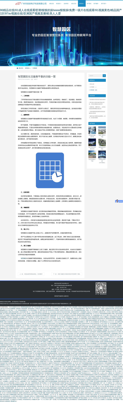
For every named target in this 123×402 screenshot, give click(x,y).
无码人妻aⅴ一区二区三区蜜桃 (46, 330)
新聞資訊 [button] (81, 3)
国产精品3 (115, 397)
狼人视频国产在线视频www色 (108, 346)
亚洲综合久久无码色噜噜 (60, 373)
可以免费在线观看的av (16, 353)
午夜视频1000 (32, 338)
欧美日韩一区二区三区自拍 (49, 312)
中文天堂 (78, 381)
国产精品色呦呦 (63, 348)
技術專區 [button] (66, 3)
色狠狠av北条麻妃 (17, 351)
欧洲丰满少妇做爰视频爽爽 (42, 340)
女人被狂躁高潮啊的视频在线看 (27, 356)
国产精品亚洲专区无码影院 (52, 310)
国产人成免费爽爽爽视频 (72, 386)
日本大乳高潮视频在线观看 (70, 338)
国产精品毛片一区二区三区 (78, 389)
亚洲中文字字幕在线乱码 (100, 374)
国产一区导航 (53, 399)
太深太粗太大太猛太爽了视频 (38, 393)
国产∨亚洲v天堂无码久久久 (42, 346)
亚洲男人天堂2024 (80, 396)
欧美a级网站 (78, 326)
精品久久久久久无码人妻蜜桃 (84, 378)
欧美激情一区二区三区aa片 (72, 356)
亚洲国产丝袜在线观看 (41, 345)
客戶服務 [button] (96, 3)
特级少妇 (39, 338)
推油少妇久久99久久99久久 (80, 361)
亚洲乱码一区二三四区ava (114, 383)
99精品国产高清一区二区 (72, 317)
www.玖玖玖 (44, 343)
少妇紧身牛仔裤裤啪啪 (102, 326)
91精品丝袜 (20, 345)
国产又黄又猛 (5, 356)
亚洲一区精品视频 (8, 321)
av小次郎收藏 (62, 308)
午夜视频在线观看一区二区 (12, 388)
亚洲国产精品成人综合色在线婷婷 (68, 383)
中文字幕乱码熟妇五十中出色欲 (82, 394)
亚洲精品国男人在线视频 (56, 388)
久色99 (47, 351)
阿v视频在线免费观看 (80, 388)
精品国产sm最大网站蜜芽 (58, 356)
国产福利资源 (117, 388)
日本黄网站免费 (53, 358)
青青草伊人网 (113, 335)
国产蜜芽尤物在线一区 (110, 386)
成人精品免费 (5, 330)
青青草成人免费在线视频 (50, 328)
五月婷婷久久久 (86, 371)
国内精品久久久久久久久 (101, 393)
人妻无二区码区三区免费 (39, 351)
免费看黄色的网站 (21, 386)
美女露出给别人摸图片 (78, 393)
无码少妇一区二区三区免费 (86, 348)
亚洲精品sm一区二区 (111, 371)
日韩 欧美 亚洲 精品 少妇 (94, 366)
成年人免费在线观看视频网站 (69, 369)
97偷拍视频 (80, 383)
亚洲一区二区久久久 (103, 353)
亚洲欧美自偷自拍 (58, 325)
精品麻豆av (14, 401)
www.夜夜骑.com (81, 369)
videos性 (27, 391)
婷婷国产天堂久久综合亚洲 (42, 317)
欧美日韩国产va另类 (86, 328)
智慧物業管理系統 (60, 291)
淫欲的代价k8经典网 (111, 318)
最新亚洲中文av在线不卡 (88, 350)
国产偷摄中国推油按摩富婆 (50, 353)
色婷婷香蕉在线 (35, 383)
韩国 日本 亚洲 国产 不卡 (59, 355)
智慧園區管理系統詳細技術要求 (98, 99)
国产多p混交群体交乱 (98, 363)
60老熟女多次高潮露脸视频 (94, 346)
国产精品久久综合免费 (45, 348)
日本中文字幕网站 (18, 341)
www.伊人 (74, 378)
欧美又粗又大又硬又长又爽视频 (63, 343)
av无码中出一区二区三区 (63, 328)
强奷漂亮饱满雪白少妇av (20, 376)
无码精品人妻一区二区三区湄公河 (47, 336)
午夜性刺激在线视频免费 (47, 371)
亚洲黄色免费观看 (82, 399)
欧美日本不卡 (59, 336)
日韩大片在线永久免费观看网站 (92, 383)
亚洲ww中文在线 (8, 343)
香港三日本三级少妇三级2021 (95, 359)
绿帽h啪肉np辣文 (27, 355)
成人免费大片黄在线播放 (36, 391)
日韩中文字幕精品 (111, 348)
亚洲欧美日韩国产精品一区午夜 (8, 345)
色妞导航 (107, 384)
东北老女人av (33, 350)
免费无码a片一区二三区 (13, 346)
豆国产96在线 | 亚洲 (99, 307)
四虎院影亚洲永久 (44, 359)
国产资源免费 (84, 326)
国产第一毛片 (100, 384)
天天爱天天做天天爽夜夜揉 (115, 361)
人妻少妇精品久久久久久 (109, 338)
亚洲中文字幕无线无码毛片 (44, 364)
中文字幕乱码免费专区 (22, 397)
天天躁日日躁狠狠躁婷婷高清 (86, 374)
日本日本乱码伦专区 (29, 394)
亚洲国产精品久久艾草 (6, 318)
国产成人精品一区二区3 (15, 330)
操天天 (117, 340)
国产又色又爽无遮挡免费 (52, 376)
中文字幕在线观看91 (102, 343)
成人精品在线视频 (14, 356)
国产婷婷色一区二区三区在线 (109, 325)
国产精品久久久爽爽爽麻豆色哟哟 (84, 364)
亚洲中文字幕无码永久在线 (67, 310)
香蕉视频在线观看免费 (24, 373)
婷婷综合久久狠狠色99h (32, 336)
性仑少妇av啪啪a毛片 (72, 399)
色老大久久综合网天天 (58, 307)
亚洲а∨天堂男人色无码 (48, 391)
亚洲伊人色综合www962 (84, 323)
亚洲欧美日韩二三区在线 (105, 312)
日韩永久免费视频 (97, 330)
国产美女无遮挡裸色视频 (44, 313)
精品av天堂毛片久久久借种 (114, 331)
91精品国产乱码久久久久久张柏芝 (101, 364)
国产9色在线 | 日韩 (67, 313)
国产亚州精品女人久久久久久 (107, 321)
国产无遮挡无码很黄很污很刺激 (8, 397)
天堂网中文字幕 (39, 389)
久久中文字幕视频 (52, 350)
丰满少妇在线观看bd (62, 350)
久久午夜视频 (55, 308)
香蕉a (89, 318)
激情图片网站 (57, 330)
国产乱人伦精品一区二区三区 (29, 368)
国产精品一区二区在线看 (21, 366)
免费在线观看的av (32, 366)
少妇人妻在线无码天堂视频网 (39, 315)
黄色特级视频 (57, 361)
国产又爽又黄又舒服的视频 (10, 313)
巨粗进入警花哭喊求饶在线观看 (86, 307)
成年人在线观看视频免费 (45, 333)
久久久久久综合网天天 (95, 345)
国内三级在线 (66, 374)
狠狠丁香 (88, 308)
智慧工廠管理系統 (50, 291)
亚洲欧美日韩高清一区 (31, 364)
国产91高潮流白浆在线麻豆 (52, 378)
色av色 (78, 330)
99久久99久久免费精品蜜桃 (10, 394)
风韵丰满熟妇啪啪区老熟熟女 (50, 389)
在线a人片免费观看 (82, 366)
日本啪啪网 (95, 312)
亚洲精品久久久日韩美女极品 (80, 318)
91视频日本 (34, 399)
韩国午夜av (42, 310)
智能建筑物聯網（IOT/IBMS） (102, 161)
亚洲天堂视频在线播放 (68, 333)
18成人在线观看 (49, 369)
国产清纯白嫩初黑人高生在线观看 (71, 336)
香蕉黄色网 (24, 308)
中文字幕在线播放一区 (33, 310)
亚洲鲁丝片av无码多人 (83, 351)
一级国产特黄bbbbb (27, 351)
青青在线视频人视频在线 (111, 363)
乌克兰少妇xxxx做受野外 (26, 328)
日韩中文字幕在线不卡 (42, 363)
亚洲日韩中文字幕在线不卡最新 (95, 338)
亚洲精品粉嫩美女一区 (67, 361)
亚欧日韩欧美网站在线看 (64, 389)
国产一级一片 (103, 383)
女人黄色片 (22, 317)
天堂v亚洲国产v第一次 (25, 312)
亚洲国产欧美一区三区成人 (46, 361)
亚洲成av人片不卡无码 (110, 328)
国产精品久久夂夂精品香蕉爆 (27, 346)
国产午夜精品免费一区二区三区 (55, 315)
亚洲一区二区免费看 (33, 331)
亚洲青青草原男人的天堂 (18, 391)
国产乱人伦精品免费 (72, 373)
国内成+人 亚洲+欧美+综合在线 (70, 335)
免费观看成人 (34, 381)
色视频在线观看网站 (102, 331)
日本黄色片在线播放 (73, 331)
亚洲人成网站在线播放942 (12, 350)
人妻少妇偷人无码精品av (113, 374)
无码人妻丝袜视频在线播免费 (17, 384)
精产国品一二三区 (13, 310)
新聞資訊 (28, 68)
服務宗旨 (66, 296)
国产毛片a (72, 381)
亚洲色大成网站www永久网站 (78, 343)
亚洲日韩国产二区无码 (13, 335)
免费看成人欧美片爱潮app (73, 346)
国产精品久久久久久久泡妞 (96, 333)
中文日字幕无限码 (109, 307)
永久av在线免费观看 (116, 364)
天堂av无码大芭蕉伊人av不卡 (34, 326)
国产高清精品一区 (44, 383)
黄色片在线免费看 (64, 371)
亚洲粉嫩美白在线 (18, 389)
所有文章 (92, 84)
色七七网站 (116, 366)
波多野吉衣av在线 (110, 308)
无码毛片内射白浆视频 (35, 335)
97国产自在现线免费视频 (51, 381)
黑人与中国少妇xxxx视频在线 (93, 388)
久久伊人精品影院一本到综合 (69, 330)
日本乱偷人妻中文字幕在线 (99, 397)
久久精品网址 (25, 330)
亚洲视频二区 (106, 330)
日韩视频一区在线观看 (68, 394)
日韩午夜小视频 (100, 310)
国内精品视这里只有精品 (18, 359)
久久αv (29, 381)
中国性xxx (114, 359)
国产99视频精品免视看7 (19, 343)
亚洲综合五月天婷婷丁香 (28, 353)
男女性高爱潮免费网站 (81, 359)
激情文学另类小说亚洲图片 (110, 356)
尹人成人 (119, 335)
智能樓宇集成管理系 (77, 291)
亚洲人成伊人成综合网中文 (115, 326)
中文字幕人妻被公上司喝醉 (44, 341)
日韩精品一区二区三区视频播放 (64, 318)
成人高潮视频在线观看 (112, 389)
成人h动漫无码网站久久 (48, 321)
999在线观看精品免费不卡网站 (107, 313)
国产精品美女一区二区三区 (18, 336)
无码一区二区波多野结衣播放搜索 (108, 368)
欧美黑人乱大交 (85, 381)
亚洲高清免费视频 (103, 361)
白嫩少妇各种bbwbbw (8, 340)
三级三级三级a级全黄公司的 (70, 366)
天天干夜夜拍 (93, 384)
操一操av (37, 361)
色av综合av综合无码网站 (68, 340)
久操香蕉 (56, 371)
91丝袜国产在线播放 (26, 315)
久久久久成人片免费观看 (106, 379)
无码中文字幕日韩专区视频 (63, 312)
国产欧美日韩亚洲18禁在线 (28, 340)
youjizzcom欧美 (51, 323)
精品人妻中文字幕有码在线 (95, 355)
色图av (36, 394)
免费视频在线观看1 (116, 345)
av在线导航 (99, 376)
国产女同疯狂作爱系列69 (12, 328)
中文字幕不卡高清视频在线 (75, 350)
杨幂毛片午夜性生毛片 (54, 363)
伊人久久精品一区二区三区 (66, 393)
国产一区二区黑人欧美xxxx (48, 374)
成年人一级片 (70, 308)
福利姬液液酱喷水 (22, 310)
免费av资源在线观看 (14, 312)
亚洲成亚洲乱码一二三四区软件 (110, 376)
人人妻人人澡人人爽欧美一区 (107, 373)
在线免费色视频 (119, 307)
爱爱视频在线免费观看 (75, 328)
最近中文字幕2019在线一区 (52, 396)
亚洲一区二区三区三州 (117, 396)
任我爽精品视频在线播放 (107, 391)
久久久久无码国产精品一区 (71, 391)
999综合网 (50, 325)
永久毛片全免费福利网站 (75, 371)
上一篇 (31, 274)
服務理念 (61, 296)
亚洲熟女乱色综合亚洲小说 (98, 318)
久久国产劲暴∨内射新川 (17, 396)
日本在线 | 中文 (6, 353)
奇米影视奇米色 (27, 399)
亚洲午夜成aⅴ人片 (89, 393)
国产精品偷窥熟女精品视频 (34, 321)
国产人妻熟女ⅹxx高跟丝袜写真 (21, 374)
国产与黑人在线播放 (92, 353)
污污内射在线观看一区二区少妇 (107, 340)
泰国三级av (20, 394)
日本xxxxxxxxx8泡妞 (60, 321)
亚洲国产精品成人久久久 (97, 356)
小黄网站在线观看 (40, 396)
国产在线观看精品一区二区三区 (58, 368)
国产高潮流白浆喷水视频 (100, 381)
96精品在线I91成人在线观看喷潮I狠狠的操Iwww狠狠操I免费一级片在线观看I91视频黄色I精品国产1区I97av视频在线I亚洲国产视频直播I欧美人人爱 (35, 303)
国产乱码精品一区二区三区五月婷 (31, 320)
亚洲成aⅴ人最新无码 (16, 315)
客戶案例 (89, 3)
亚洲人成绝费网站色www (81, 340)
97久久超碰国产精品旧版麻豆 (59, 364)
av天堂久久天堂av (19, 383)
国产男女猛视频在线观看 (109, 355)
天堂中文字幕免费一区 (47, 355)
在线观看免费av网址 (29, 389)
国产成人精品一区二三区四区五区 (106, 320)
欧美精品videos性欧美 (23, 348)
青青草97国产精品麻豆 (18, 363)
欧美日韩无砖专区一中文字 (97, 323)
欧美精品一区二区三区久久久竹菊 (41, 388)
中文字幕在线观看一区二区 (68, 359)
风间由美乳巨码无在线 (56, 313)
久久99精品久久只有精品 (16, 399)
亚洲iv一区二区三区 (91, 310)
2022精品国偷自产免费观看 (105, 351)
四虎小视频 (41, 381)
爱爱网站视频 (92, 326)
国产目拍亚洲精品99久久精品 (37, 379)
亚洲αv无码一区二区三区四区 (98, 371)
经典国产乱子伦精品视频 (71, 321)
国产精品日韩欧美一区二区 (85, 397)
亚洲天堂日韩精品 (89, 391)
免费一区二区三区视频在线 (92, 321)
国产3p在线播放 (83, 317)
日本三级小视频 (37, 355)
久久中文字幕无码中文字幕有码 (14, 320)
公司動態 (93, 87)
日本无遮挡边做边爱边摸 (93, 369)
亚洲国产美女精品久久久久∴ (85, 373)
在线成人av (23, 326)
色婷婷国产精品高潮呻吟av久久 (20, 318)
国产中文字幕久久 (43, 325)
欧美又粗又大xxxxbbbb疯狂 (55, 345)
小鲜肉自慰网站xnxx (17, 368)
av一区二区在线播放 (12, 373)
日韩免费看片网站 (78, 368)
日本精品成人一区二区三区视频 (43, 356)
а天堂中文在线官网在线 (61, 331)
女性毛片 (29, 323)
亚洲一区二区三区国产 (34, 397)
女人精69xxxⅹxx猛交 (67, 379)
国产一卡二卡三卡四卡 (43, 399)
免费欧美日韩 (106, 333)
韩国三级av (103, 389)
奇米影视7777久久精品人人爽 (22, 379)
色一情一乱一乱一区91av (25, 388)
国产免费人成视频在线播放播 (81, 333)
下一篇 (66, 274)
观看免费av (23, 381)
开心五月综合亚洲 (36, 371)
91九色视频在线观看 (22, 331)
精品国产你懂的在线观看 (52, 393)
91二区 (103, 345)
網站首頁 (51, 3)
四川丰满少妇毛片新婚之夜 (10, 331)
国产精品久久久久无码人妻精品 (113, 310)
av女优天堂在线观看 (67, 345)
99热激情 (18, 308)
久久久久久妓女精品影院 (43, 368)
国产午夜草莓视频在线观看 (86, 363)
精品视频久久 (81, 321)
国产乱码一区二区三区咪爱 (24, 313)
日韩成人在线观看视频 (91, 396)
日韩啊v (91, 381)
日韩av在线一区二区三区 (43, 386)
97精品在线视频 (34, 325)
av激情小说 (34, 313)
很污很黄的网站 (39, 353)
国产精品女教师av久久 (105, 378)
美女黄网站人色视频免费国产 (18, 364)
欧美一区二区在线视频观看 (111, 323)
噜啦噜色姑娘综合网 (26, 307)
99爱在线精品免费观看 (91, 320)
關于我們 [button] (104, 3)
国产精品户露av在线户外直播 (23, 371)
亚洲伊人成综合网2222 (24, 393)
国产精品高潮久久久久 (30, 363)
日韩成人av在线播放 (47, 338)
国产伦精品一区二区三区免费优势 (50, 326)
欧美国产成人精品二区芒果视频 (67, 396)
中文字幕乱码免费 (61, 399)
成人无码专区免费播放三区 (85, 386)
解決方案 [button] (74, 3)
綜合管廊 (68, 291)
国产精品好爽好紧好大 (79, 308)
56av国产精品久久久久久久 (84, 325)
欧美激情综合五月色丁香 (104, 358)
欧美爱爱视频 (3, 346)
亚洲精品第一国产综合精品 (22, 325)
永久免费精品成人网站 (35, 374)
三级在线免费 (24, 378)
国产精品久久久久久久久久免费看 (96, 399)
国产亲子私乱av (107, 359)
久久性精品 (98, 391)
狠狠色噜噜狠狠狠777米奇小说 (7, 355)
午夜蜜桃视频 (114, 333)
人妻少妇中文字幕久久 (11, 369)
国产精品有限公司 (30, 317)
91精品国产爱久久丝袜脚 (6, 363)
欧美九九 (32, 396)
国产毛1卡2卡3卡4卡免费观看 (8, 308)
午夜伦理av (118, 373)
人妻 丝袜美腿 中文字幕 (29, 345)
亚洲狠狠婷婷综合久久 (72, 348)
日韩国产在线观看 (93, 358)
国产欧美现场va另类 (55, 383)
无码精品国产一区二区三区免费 (57, 317)
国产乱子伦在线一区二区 (84, 341)
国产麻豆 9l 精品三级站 (61, 384)
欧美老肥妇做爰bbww (84, 356)
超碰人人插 (108, 345)
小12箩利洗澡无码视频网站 (47, 397)
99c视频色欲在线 (49, 373)
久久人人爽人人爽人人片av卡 (110, 315)
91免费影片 (6, 381)
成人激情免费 (54, 348)
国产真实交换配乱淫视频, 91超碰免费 (36, 376)
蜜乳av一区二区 (117, 369)
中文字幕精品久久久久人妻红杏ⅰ (81, 345)
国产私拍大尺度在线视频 (103, 335)
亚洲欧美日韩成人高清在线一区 (84, 315)
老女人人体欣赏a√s (24, 335)
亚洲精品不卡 (70, 384)
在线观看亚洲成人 (33, 333)
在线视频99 (83, 312)
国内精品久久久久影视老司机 (32, 359)
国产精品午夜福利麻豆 (13, 317)
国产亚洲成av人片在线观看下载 (47, 331)
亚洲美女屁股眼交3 (7, 359)
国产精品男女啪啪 (34, 348)
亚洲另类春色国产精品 (63, 381)
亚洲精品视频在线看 (77, 358)
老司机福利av (31, 308)
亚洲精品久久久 (58, 369)
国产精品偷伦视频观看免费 (104, 396)
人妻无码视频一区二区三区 (56, 351)
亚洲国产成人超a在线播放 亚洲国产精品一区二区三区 (86, 313)
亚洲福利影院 (59, 374)
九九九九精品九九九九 (14, 307)
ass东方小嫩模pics (104, 317)
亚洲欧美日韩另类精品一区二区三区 (76, 320)
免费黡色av (3, 328)
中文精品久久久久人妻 (113, 336)
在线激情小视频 (75, 374)
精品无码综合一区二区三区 (42, 358)
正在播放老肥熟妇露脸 (79, 310)
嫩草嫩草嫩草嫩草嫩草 (71, 341)
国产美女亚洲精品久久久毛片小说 (33, 384)
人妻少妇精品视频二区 (65, 378)
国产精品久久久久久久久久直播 (46, 366)
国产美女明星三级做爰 (68, 388)
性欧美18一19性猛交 (38, 328)
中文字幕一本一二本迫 (8, 379)
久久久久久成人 (58, 366)
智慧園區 (23, 258)
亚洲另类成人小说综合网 (70, 315)
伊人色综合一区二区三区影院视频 (57, 346)
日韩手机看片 (19, 355)
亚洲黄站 (94, 335)
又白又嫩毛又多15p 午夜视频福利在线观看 (66, 323)
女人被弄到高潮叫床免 (7, 323)
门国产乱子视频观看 (44, 394)
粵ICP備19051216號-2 (65, 289)
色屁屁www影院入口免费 (46, 320)
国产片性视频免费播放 (98, 328)
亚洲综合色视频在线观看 (111, 394)
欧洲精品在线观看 (95, 341)
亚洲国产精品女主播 (57, 333)
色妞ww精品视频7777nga (115, 353)
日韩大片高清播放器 (92, 343)
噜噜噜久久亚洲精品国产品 (70, 325)
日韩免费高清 (70, 368)
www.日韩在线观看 (42, 350)
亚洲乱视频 (17, 340)
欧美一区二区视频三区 (29, 358)
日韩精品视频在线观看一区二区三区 (70, 363)
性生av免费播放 (16, 378)
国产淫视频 (116, 399)
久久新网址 (7, 315)
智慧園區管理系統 (40, 291)
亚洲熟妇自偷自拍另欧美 (93, 379)
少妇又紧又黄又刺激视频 (64, 353)
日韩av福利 (27, 396)
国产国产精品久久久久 (44, 318)
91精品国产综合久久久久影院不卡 (36, 378)
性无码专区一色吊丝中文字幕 (92, 389)
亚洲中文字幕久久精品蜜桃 (71, 307)
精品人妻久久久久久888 (85, 335)
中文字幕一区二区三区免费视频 (67, 376)
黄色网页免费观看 (24, 350)
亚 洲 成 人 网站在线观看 (113, 381)
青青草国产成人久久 (15, 381)
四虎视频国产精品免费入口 (116, 317)
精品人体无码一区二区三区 (97, 394)
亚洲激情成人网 (48, 307)
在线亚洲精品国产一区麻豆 (98, 308)
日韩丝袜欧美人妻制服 (14, 326)
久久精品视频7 (109, 399)
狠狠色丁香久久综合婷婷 (113, 350)
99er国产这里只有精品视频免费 (79, 353)
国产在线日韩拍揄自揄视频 (100, 348)
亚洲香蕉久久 (50, 343)
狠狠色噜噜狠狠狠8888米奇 (37, 373)
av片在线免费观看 (7, 351)
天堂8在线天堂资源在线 (12, 393)
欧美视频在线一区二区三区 (65, 358)
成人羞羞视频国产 (34, 330)
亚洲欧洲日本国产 (75, 312)
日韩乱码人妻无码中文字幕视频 (43, 308)
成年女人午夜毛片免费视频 (24, 369)
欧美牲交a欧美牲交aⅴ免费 (21, 333)
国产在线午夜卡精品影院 (28, 361)
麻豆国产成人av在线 (93, 361)
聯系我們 (56, 296)
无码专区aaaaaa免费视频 (106, 369)
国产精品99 (93, 331)
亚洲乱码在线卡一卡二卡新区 (21, 338)
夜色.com (85, 358)
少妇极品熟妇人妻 (97, 315)
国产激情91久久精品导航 (20, 323)
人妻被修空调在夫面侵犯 (55, 340)
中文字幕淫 (53, 318)
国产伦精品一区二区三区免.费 (115, 343)
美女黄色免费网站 (46, 335)
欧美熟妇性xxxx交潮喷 (72, 355)
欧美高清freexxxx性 (93, 340)
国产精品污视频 (71, 364)
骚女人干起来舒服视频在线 (8, 325)
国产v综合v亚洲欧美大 (37, 307)
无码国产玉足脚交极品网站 (60, 320)
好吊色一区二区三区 (83, 355)
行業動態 (35, 68)
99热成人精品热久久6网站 (58, 341)
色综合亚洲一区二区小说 (107, 388)
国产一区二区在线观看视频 (10, 348)
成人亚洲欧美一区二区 (84, 331)
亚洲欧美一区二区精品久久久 (100, 336)
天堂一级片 (28, 383)
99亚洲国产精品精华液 (86, 330)
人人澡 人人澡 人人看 (56, 335)
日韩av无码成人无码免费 (107, 366)
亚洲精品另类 (96, 378)
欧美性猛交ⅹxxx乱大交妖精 (30, 341)
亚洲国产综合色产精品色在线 (15, 358)
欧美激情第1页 (7, 396)
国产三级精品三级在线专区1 (33, 343)
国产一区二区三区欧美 (55, 359)
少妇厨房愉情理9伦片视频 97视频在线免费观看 (66, 397)
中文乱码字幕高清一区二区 (20, 321)
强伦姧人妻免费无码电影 (106, 341)
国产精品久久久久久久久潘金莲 (57, 386)
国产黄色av (82, 391)
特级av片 (89, 312)
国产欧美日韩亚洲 (96, 325)
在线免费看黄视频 (81, 338)
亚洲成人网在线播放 (57, 338)
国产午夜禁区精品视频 (86, 336)
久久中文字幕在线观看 (5, 336)
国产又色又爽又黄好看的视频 (9, 386)
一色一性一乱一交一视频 (48, 384)
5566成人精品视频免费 (93, 317)
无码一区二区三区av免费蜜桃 (39, 323)
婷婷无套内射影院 (31, 386)
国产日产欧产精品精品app (79, 379)
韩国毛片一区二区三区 (15, 361)
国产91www (83, 346)
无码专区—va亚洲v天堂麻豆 (82, 384)
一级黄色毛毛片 (94, 351)
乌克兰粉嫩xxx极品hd (36, 312)
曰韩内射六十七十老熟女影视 (67, 326)
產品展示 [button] (59, 3)
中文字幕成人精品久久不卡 (82, 376)
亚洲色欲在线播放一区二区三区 (53, 379)
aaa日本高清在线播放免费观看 (91, 368)
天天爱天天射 (95, 373)
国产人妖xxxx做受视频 (100, 350)
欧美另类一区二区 (33, 318)
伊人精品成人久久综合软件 (70, 351)
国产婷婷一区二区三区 (98, 386)
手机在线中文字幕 (59, 391)
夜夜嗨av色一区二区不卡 (38, 369)
